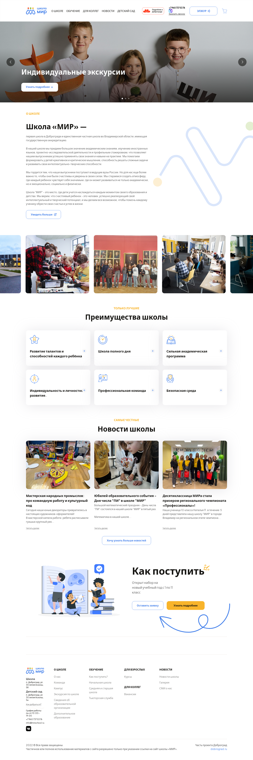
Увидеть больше (41, 214)
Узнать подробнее (38, 86)
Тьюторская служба (101, 698)
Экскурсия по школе (66, 694)
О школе (57, 11)
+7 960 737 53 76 (34, 719)
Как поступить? (98, 676)
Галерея (164, 682)
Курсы (128, 676)
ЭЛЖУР (201, 11)
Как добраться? (33, 704)
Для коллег (91, 11)
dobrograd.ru (219, 749)
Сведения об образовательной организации (65, 703)
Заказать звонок (177, 14)
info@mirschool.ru (35, 722)
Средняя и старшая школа (101, 690)
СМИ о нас (165, 688)
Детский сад (126, 11)
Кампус (58, 688)
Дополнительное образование (64, 715)
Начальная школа (100, 682)
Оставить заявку (148, 605)
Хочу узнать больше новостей (126, 540)
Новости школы (169, 676)
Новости (108, 11)
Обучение (73, 11)
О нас (57, 676)
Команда (59, 682)
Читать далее (32, 528)
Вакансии (130, 694)
